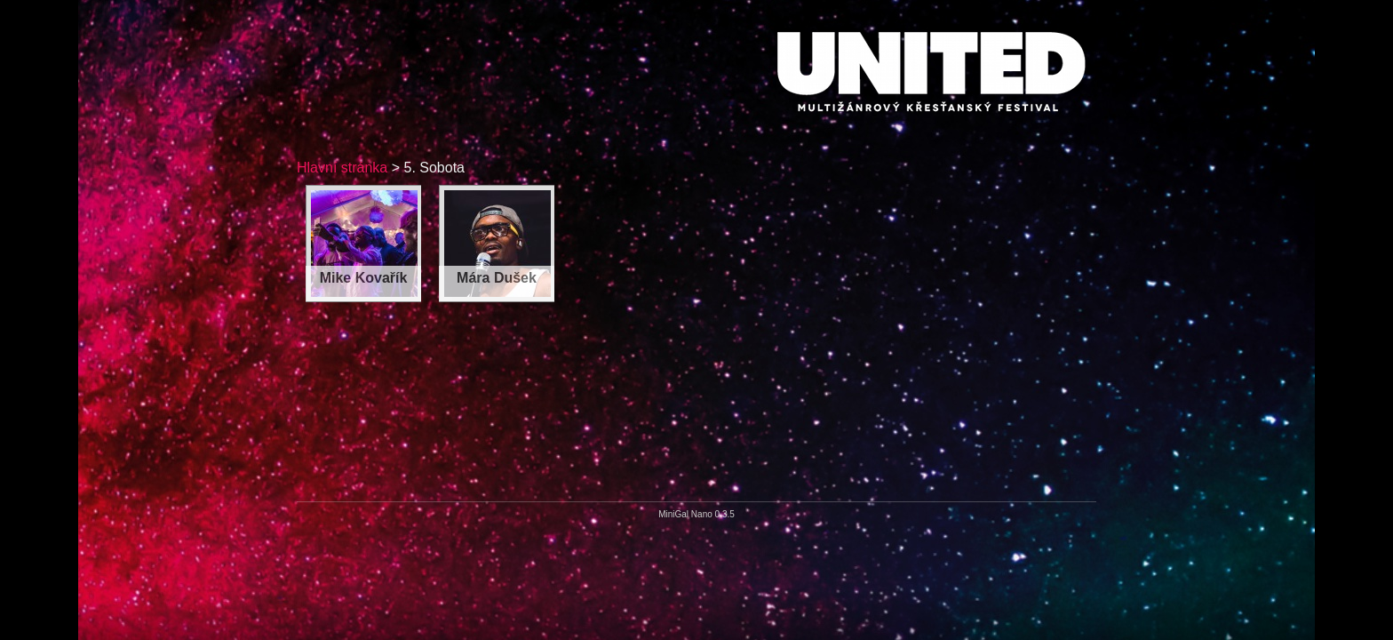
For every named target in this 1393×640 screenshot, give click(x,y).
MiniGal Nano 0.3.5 (696, 514)
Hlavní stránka (342, 167)
